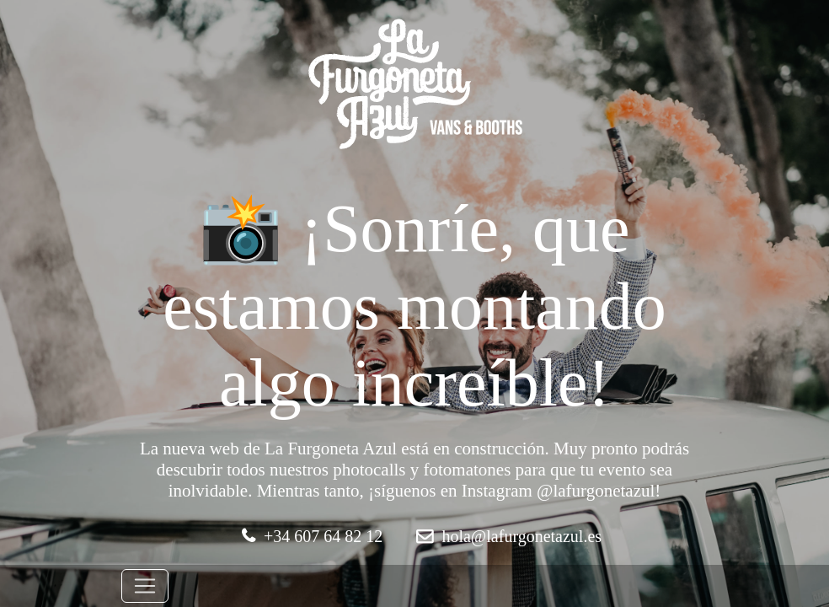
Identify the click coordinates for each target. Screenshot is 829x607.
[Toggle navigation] (144, 586)
